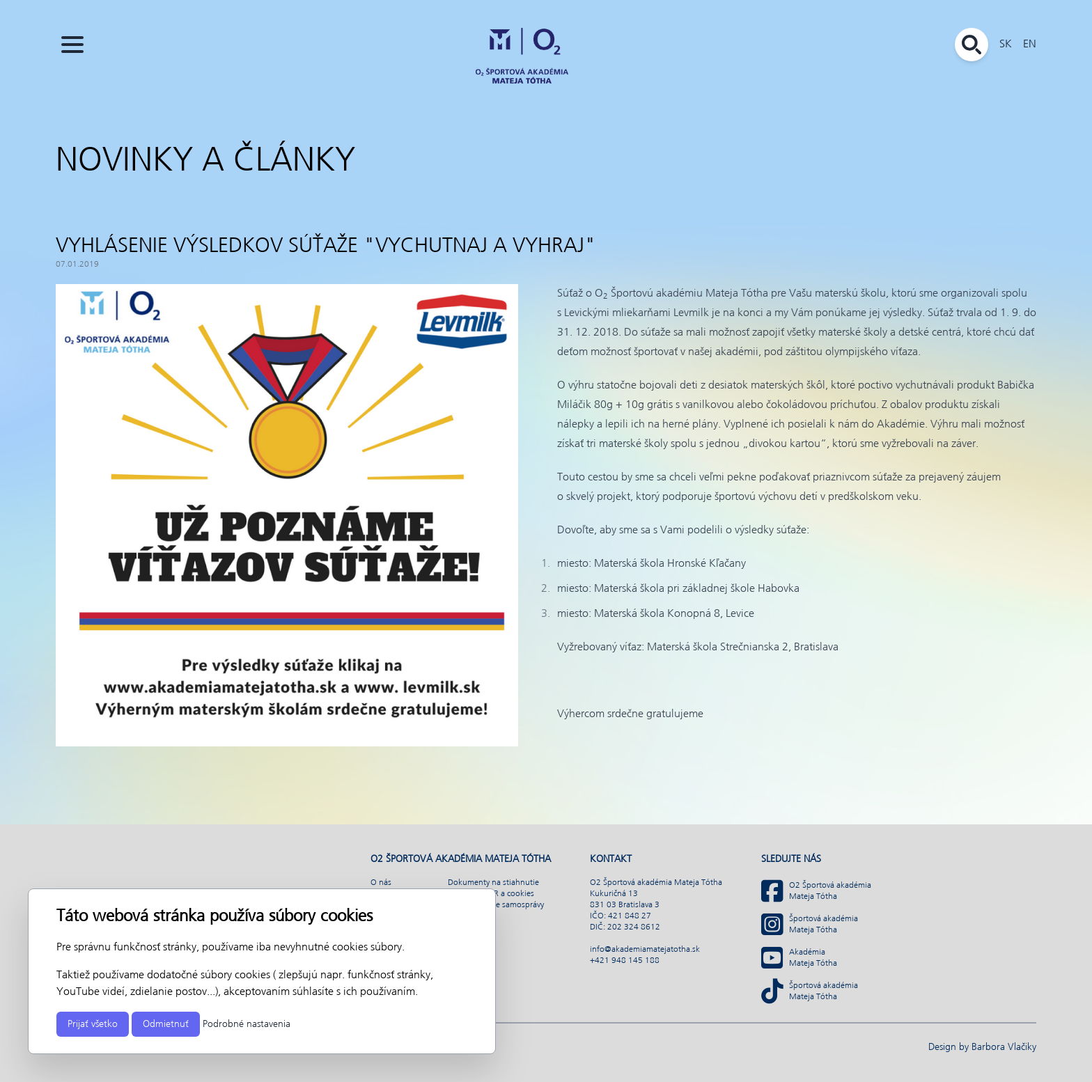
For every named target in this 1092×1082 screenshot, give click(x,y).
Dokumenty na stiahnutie (493, 883)
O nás (380, 883)
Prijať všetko (93, 1024)
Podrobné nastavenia (246, 1024)
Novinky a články (205, 162)
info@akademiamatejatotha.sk (645, 950)
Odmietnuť (166, 1024)
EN (1029, 44)
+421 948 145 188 (625, 961)
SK (1005, 44)
